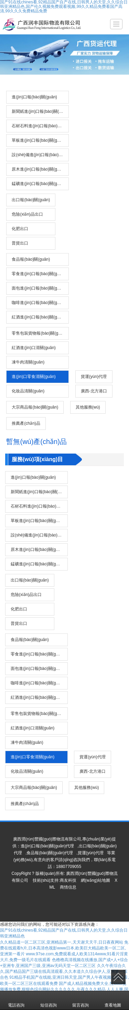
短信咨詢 (48, 1000)
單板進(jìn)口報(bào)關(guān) (38, 140)
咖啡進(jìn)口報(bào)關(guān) (38, 302)
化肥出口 (20, 228)
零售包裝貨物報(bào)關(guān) (39, 333)
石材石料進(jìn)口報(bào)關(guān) (40, 125)
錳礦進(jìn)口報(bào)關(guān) (38, 183)
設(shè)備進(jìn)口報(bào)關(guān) (40, 154)
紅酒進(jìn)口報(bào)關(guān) (38, 317)
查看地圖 (113, 1000)
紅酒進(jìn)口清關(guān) (33, 347)
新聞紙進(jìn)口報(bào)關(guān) (40, 111)
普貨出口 (20, 243)
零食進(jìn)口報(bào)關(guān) (38, 273)
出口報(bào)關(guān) (31, 199)
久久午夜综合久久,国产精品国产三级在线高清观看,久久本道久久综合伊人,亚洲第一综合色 (63, 971)
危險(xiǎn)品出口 (27, 214)
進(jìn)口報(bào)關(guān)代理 (47, 846)
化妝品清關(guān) (28, 391)
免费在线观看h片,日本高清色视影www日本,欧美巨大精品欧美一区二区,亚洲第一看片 (64, 948)
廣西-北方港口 (94, 391)
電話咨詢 (16, 1000)
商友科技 (68, 880)
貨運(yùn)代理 (94, 376)
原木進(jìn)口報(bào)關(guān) (38, 169)
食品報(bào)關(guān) (31, 259)
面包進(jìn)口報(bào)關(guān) (38, 288)
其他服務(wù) (88, 407)
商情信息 (68, 887)
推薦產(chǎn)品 (26, 423)
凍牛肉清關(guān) (28, 362)
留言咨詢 (80, 1000)
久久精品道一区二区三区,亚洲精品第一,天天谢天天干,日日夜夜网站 (61, 942)
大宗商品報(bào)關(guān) (35, 407)
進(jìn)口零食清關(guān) (33, 376)
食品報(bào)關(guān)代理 (49, 852)
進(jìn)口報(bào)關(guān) (34, 97)
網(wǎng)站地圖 (95, 880)
